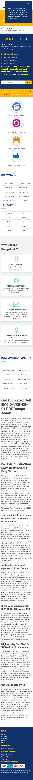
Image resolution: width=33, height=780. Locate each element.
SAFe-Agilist (24, 217)
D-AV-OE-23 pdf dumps (8, 370)
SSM (24, 213)
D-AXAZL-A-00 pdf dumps (24, 375)
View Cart (4, 759)
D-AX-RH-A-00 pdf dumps (9, 375)
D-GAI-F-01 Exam (8, 183)
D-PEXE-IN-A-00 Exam (9, 201)
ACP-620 (24, 226)
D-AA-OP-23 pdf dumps (8, 366)
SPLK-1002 (9, 213)
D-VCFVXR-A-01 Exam (24, 183)
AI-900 (24, 230)
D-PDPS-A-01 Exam (9, 192)
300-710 (9, 230)
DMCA (3, 743)
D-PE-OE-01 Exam (9, 196)
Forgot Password (6, 755)
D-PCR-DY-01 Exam (9, 188)
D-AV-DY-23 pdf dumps (24, 366)
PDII (24, 222)
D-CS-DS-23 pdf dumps (24, 388)
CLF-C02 (8, 226)
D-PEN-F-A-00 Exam (24, 196)
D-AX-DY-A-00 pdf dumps (24, 370)
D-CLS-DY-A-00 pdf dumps (24, 383)
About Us (4, 736)
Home (3, 29)
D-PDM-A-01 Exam (24, 188)
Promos (3, 741)
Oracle (5, 16)
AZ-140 (9, 217)
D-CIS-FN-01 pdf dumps (24, 379)
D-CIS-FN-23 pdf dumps (8, 383)
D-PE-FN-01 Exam (24, 192)
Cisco (5, 12)
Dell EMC (9, 29)
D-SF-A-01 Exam (24, 201)
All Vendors (6, 24)
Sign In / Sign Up (6, 757)
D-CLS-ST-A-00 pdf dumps (9, 388)
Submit (28, 82)
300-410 (9, 222)
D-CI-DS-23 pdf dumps (9, 379)
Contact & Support (7, 749)
